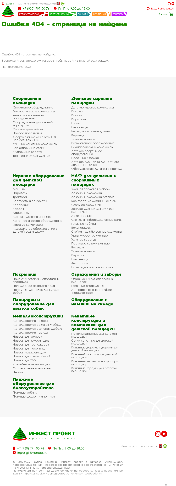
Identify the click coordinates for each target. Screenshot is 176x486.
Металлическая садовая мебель (37, 324)
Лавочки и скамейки (86, 192)
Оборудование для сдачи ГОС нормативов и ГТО (35, 138)
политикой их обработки (86, 473)
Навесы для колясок (27, 336)
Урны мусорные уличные (89, 235)
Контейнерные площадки (31, 364)
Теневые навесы (83, 139)
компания (99, 14)
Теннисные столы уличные (31, 155)
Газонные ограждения (87, 285)
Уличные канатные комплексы (35, 143)
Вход (154, 8)
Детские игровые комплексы (92, 107)
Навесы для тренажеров (31, 344)
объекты (82, 14)
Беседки (77, 247)
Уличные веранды (84, 239)
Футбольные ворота (27, 151)
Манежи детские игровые (32, 216)
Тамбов (9, 3)
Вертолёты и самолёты (30, 200)
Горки (75, 123)
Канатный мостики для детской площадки (94, 356)
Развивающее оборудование (92, 143)
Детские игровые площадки (91, 100)
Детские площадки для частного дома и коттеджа (95, 163)
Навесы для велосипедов (31, 340)
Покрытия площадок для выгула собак (36, 291)
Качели (76, 115)
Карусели (78, 119)
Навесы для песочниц (29, 348)
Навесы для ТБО (24, 360)
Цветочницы (79, 259)
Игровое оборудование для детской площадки (38, 180)
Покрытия (24, 274)
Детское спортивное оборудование (28, 117)
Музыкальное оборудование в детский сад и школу (35, 230)
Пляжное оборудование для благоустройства (33, 383)
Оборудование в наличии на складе (92, 301)
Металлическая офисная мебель (37, 328)
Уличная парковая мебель (90, 188)
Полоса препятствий (28, 133)
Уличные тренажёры (28, 129)
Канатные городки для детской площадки (94, 369)
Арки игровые (81, 215)
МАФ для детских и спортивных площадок (94, 180)
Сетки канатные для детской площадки (92, 342)
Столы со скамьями (86, 204)
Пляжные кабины (83, 223)
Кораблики (21, 204)
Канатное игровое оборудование (37, 220)
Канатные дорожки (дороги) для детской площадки (94, 349)
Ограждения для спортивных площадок (92, 280)
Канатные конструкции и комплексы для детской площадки (93, 322)
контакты (117, 14)
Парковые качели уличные (90, 243)
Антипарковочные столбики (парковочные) (91, 291)
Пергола (77, 255)
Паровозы (20, 192)
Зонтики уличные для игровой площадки (92, 210)
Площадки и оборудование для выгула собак (33, 303)
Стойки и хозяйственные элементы (96, 231)
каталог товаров (29, 14)
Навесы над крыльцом (29, 352)
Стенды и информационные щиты (96, 219)
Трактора (20, 196)
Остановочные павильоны (32, 368)
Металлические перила (30, 332)
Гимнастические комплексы (34, 111)
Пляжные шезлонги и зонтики (34, 396)
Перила (18, 372)
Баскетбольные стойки (29, 147)
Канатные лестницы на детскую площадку (94, 362)
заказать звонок (59, 14)
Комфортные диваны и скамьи (94, 200)
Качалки (77, 111)
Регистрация (166, 8)
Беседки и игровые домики (91, 131)
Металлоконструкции (38, 316)
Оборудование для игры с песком (96, 168)
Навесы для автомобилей (31, 356)
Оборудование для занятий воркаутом (33, 124)
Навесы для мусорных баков (92, 267)
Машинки (20, 188)
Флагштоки (79, 263)
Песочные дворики (85, 157)
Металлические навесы (30, 320)
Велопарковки (81, 227)
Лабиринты (21, 212)
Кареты (18, 208)
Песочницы (79, 127)
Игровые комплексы (28, 224)
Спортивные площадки (27, 100)
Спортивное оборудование (33, 107)
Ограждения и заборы (96, 274)
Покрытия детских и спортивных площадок (36, 280)
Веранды (77, 135)
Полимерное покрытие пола (34, 285)
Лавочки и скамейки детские (92, 196)
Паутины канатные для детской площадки (94, 335)
